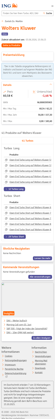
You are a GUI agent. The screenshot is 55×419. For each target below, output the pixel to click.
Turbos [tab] (27, 140)
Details (27, 84)
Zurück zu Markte (12, 21)
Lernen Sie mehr (42, 258)
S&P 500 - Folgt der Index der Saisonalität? (27, 328)
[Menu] (52, 5)
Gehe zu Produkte (11, 45)
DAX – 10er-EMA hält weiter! (20, 332)
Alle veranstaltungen (40, 276)
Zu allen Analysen (41, 338)
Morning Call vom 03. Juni (19, 325)
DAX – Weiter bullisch (17, 320)
